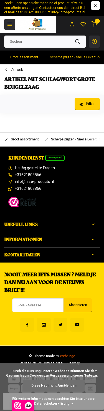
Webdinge (67, 356)
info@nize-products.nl (34, 182)
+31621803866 (28, 175)
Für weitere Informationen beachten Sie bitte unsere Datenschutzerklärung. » (53, 401)
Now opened (55, 157)
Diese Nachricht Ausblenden (53, 385)
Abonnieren (78, 305)
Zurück (13, 70)
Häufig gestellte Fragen (35, 168)
